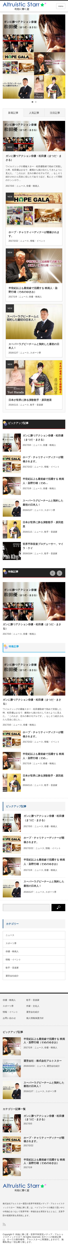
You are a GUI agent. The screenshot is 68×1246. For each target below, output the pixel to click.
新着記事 (13, 112)
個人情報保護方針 (35, 1018)
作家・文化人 (32, 1006)
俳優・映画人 (32, 186)
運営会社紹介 (12, 976)
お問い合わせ (9, 1018)
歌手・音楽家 (36, 405)
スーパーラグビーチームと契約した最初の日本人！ (34, 346)
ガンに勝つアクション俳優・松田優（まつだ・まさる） (33, 158)
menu (60, 6)
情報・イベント (37, 241)
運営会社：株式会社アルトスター (43, 1060)
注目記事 (55, 112)
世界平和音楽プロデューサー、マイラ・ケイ (43, 545)
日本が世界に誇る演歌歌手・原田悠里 (30, 399)
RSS (4, 1224)
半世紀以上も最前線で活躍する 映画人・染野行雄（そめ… (43, 480)
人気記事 (34, 112)
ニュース (21, 186)
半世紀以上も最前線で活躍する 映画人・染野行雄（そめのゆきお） (33, 290)
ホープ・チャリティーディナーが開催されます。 (34, 234)
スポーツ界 (35, 352)
